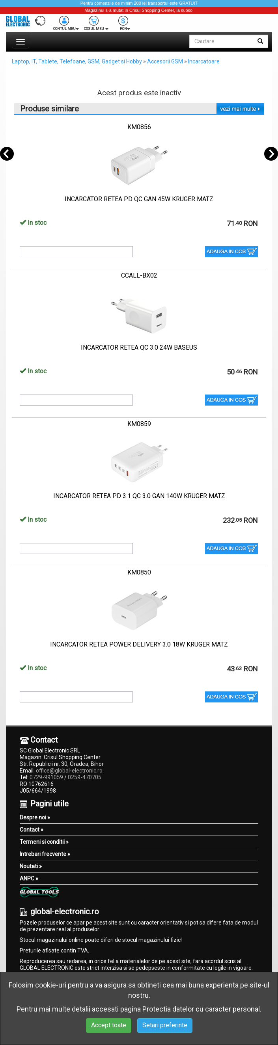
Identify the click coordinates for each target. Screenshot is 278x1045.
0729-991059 (46, 777)
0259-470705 (84, 777)
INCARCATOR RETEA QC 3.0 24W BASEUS (139, 347)
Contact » (31, 829)
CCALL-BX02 (139, 275)
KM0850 (139, 572)
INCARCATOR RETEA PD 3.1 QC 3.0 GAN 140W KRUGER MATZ (139, 496)
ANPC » (29, 878)
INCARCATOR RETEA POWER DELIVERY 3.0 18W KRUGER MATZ (139, 644)
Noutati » (31, 866)
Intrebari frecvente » (45, 854)
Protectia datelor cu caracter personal (201, 1009)
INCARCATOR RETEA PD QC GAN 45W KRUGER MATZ (139, 199)
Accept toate (108, 1025)
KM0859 (139, 424)
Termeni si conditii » (44, 842)
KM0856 (139, 127)
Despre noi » (35, 817)
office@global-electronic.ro (69, 770)
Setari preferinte (164, 1025)
